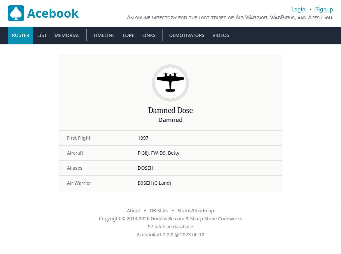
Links (149, 35)
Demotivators (186, 35)
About (133, 210)
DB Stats (159, 210)
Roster (20, 35)
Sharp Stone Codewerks (216, 218)
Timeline (104, 35)
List (42, 35)
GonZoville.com (167, 218)
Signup (324, 9)
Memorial (67, 35)
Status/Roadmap (195, 210)
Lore (129, 35)
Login (298, 9)
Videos (220, 35)
